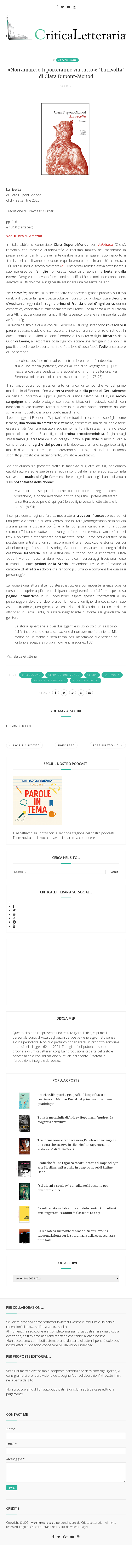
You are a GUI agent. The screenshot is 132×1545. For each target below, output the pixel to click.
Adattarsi (105, 244)
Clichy (92, 674)
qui (63, 266)
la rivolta (112, 674)
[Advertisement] (66, 972)
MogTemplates (42, 1523)
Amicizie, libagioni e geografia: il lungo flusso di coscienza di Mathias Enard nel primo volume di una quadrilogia (75, 1099)
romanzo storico (85, 680)
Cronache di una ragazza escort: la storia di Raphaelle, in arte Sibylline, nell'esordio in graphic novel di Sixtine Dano (78, 1167)
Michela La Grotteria (49, 680)
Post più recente (24, 745)
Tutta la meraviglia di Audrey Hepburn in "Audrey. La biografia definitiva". (75, 1120)
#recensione (67, 60)
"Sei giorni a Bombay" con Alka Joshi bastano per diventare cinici (73, 1188)
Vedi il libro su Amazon (24, 236)
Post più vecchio (107, 745)
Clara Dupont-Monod (64, 674)
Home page (66, 745)
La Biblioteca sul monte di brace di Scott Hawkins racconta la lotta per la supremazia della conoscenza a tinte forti (76, 1235)
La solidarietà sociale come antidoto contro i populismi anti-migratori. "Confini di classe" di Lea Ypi (77, 1211)
